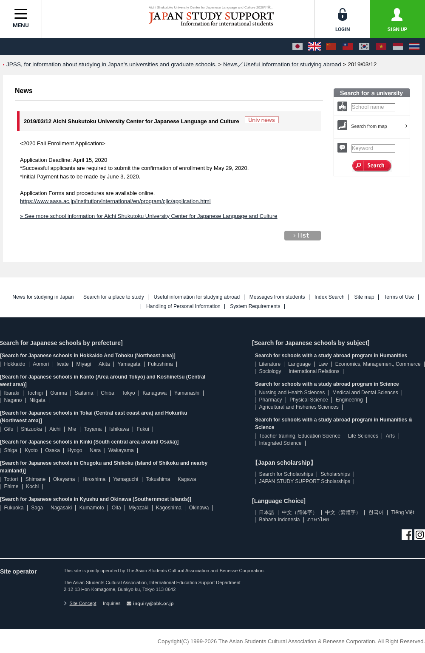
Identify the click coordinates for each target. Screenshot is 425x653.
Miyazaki (138, 508)
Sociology (270, 371)
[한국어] (364, 46)
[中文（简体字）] (331, 46)
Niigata (37, 400)
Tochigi (34, 393)
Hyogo (75, 450)
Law (323, 364)
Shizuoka (31, 429)
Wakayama (121, 450)
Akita (104, 364)
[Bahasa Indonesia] (397, 46)
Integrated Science (280, 443)
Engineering (349, 400)
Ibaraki (11, 393)
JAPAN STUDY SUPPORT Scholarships (304, 481)
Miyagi (83, 364)
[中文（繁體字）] (347, 46)
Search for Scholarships (286, 474)
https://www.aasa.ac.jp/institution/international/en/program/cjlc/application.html (115, 201)
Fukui (143, 429)
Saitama (83, 393)
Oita (116, 508)
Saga (37, 508)
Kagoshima (168, 508)
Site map (364, 297)
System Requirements (255, 306)
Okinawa (199, 508)
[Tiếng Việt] (381, 46)
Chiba (107, 393)
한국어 (376, 512)
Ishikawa (119, 429)
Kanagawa (155, 393)
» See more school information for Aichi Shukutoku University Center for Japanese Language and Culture (149, 216)
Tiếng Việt (402, 512)
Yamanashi (186, 393)
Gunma (58, 393)
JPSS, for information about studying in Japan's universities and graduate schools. (111, 64)
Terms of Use (399, 297)
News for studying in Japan (43, 297)
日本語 (266, 512)
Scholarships (335, 474)
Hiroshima (93, 479)
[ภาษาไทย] (414, 46)
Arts (390, 436)
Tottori (11, 479)
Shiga (10, 450)
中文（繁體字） (343, 512)
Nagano (13, 400)
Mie (72, 429)
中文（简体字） (299, 512)
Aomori (41, 364)
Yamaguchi (125, 479)
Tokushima (158, 479)
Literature (269, 364)
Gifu (8, 429)
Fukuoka (13, 508)
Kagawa (187, 479)
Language (299, 364)
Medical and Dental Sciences (365, 393)
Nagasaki (61, 508)
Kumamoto (91, 508)
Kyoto (31, 450)
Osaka (52, 450)
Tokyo (128, 393)
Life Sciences (363, 436)
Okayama (64, 479)
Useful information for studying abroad (196, 297)
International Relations (314, 371)
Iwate (63, 364)
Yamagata (128, 364)
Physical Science (308, 400)
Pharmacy (270, 400)
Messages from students (277, 297)
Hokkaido (14, 364)
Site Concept (80, 603)
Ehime (11, 486)
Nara (95, 450)
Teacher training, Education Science (299, 436)
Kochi (32, 486)
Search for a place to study (113, 297)
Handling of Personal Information (183, 306)
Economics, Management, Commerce (378, 364)
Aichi (54, 429)
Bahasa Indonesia (279, 520)
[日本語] (297, 46)
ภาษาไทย (318, 520)
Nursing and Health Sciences (292, 393)
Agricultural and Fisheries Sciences (298, 407)
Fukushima (160, 364)
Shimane (35, 479)
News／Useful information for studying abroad (282, 64)
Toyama (93, 429)
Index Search (329, 297)
